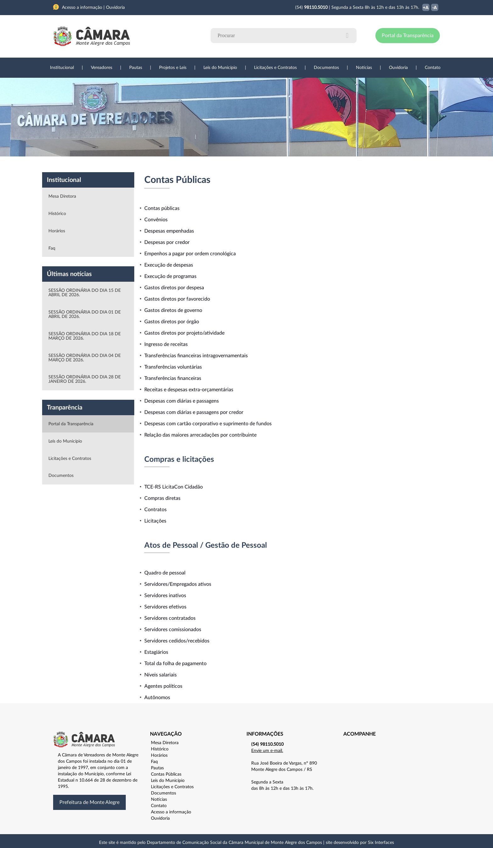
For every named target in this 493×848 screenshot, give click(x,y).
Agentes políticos (163, 686)
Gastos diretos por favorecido (177, 299)
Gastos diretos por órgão (171, 321)
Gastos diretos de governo (173, 310)
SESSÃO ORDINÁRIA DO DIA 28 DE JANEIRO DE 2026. (84, 379)
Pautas (135, 67)
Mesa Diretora (62, 196)
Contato (432, 67)
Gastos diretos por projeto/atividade (184, 333)
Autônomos (157, 697)
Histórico (57, 214)
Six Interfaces (381, 842)
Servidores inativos (165, 595)
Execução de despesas (168, 265)
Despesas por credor (167, 242)
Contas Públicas (166, 774)
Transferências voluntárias (173, 367)
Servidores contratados (170, 618)
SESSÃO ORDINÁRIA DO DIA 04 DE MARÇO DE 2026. (84, 357)
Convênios (156, 219)
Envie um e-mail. (267, 751)
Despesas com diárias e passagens (181, 401)
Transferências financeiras (172, 378)
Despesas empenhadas (169, 231)
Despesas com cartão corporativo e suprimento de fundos (208, 423)
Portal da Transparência (408, 35)
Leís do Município (220, 67)
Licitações (155, 520)
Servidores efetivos (165, 606)
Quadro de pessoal (165, 572)
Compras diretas (162, 498)
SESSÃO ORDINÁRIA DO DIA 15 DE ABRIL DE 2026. (84, 292)
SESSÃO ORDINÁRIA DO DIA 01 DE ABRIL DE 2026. (84, 314)
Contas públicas (162, 208)
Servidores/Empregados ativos (177, 584)
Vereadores (101, 67)
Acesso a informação (171, 812)
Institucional (62, 67)
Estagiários (156, 652)
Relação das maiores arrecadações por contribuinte (200, 435)
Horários (56, 231)
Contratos (155, 509)
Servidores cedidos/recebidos (176, 640)
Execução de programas (170, 276)
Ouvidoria (398, 67)
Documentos (326, 67)
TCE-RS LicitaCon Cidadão (173, 486)
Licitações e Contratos (275, 67)
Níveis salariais (160, 674)
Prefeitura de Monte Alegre (89, 802)
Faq (51, 248)
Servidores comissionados (172, 629)
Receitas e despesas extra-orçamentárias (188, 389)
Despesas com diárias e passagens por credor (193, 412)
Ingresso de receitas (166, 344)
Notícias (364, 67)
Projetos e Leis (172, 67)
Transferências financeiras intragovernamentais (196, 355)
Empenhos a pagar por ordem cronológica (190, 253)
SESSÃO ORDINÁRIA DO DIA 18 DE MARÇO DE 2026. (84, 336)
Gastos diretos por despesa (174, 287)
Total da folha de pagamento (175, 663)
